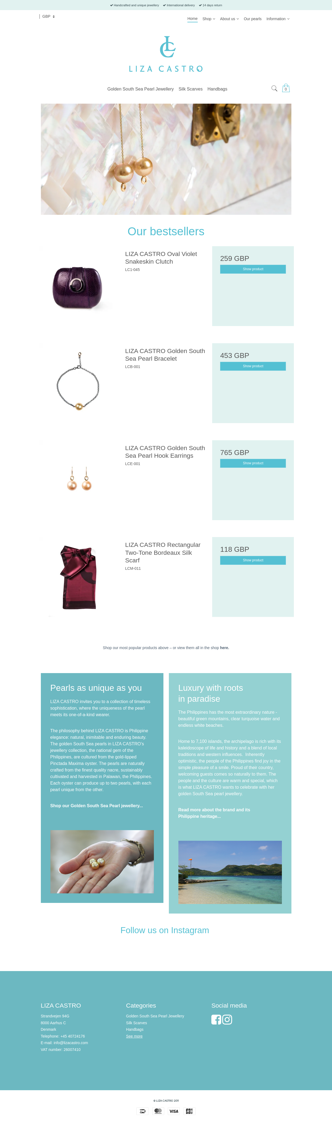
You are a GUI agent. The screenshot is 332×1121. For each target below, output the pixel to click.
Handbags (135, 1029)
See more (134, 1036)
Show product (253, 269)
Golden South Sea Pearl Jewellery (155, 1016)
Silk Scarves (136, 1023)
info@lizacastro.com (71, 1043)
